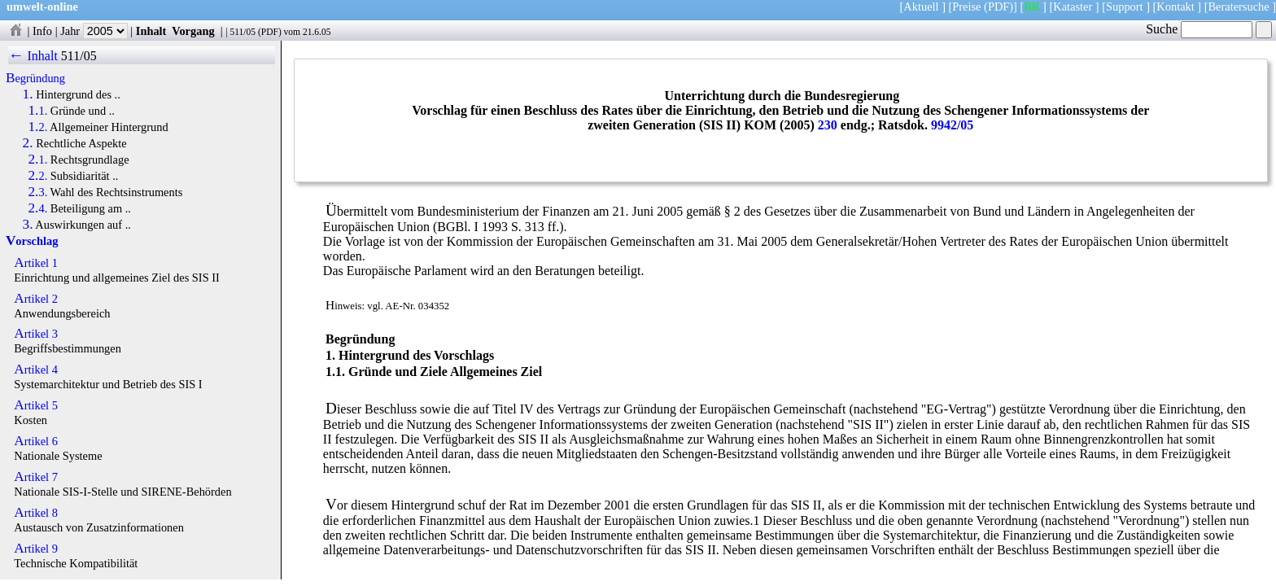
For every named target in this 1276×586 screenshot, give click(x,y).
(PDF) (998, 6)
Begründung (35, 78)
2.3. (37, 192)
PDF (269, 32)
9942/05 (952, 125)
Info (42, 30)
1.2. (37, 126)
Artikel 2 (36, 298)
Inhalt (151, 30)
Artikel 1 (36, 262)
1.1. (37, 110)
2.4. (37, 208)
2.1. (37, 159)
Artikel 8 (36, 512)
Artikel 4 (36, 369)
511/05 (242, 32)
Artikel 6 (36, 441)
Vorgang (193, 30)
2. (28, 143)
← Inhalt (33, 56)
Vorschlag (32, 240)
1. (28, 94)
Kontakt (1175, 6)
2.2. (37, 175)
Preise (966, 6)
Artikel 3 (36, 333)
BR (1031, 6)
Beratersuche (1238, 6)
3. (28, 224)
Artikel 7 (36, 476)
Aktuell (920, 6)
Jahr (94, 30)
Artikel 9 (36, 548)
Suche (1199, 29)
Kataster (1072, 6)
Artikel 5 (36, 405)
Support (1124, 6)
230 (827, 125)
